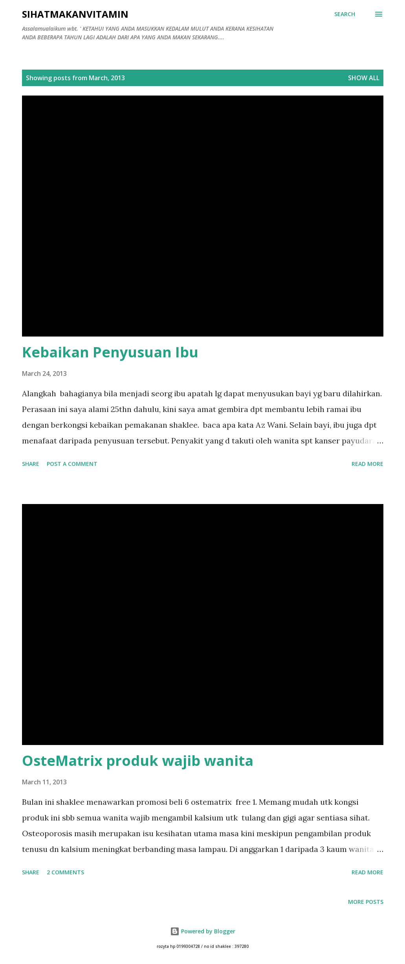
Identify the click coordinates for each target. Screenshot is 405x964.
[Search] (344, 14)
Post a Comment (72, 463)
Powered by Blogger (202, 931)
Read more (367, 463)
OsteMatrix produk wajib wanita (137, 760)
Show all (363, 78)
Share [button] (30, 463)
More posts (365, 901)
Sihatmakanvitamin (75, 13)
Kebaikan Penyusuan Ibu (110, 352)
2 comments (65, 872)
